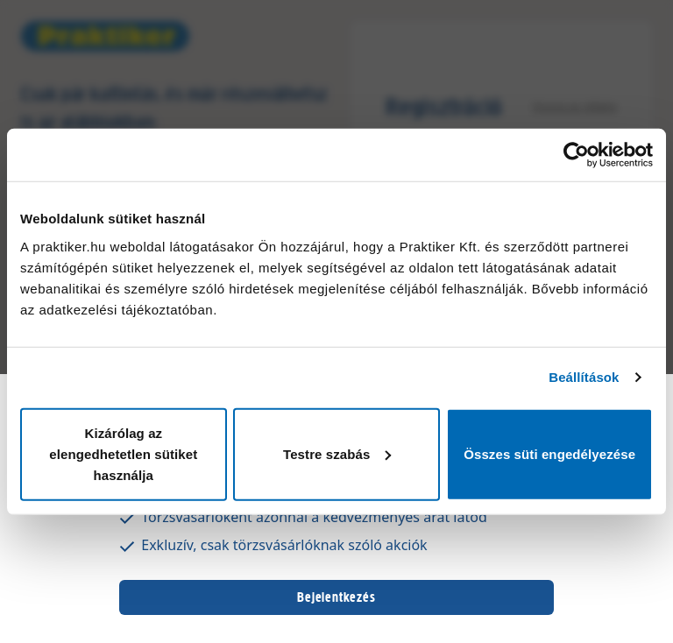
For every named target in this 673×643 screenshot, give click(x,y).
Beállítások (584, 377)
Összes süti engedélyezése (549, 453)
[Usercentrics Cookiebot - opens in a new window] (576, 155)
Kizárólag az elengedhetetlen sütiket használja (123, 453)
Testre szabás (337, 453)
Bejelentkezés (336, 597)
